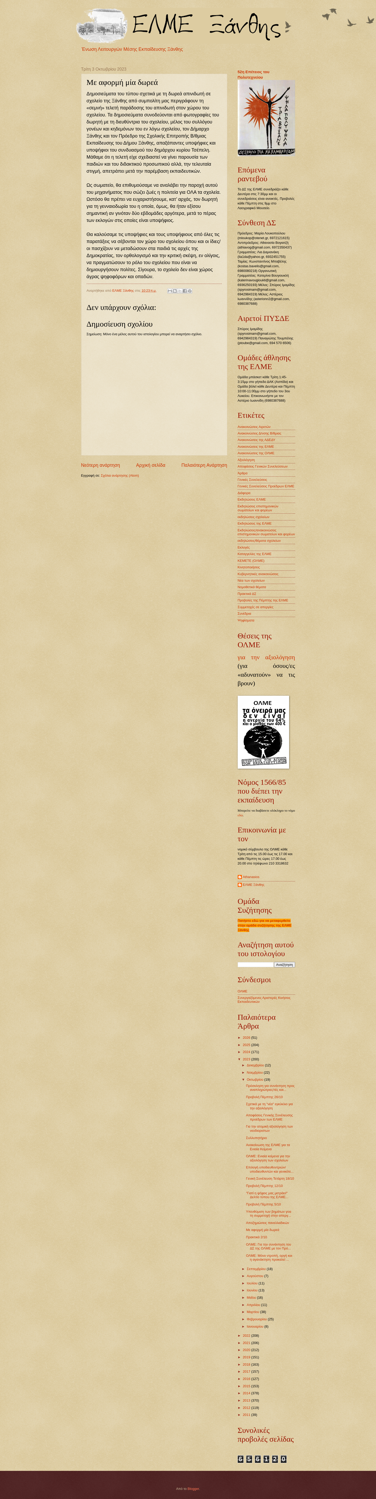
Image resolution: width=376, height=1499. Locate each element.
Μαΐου (252, 1297)
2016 (247, 1379)
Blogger (193, 1489)
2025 (247, 1045)
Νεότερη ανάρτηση (100, 465)
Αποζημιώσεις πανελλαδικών (267, 1223)
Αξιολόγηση (246, 460)
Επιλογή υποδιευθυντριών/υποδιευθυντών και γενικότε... (270, 1169)
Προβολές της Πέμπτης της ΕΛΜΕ (263, 600)
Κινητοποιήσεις (249, 567)
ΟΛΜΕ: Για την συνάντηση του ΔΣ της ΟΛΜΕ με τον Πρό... (268, 1246)
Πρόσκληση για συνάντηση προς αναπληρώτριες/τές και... (270, 1088)
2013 (247, 1400)
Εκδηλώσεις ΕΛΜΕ (252, 499)
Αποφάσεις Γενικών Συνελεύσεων (263, 466)
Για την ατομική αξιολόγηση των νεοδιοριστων (269, 1128)
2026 (247, 1038)
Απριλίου (254, 1305)
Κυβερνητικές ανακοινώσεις (258, 574)
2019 (247, 1357)
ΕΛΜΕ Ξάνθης (254, 885)
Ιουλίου (253, 1283)
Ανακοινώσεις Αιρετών (254, 427)
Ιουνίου (253, 1290)
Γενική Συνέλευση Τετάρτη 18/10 (270, 1178)
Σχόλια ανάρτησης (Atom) (120, 475)
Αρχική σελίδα (150, 465)
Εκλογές (244, 547)
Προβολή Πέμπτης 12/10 (264, 1186)
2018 (247, 1364)
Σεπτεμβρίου (257, 1269)
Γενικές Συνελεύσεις (252, 480)
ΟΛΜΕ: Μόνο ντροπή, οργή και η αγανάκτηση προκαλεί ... (269, 1257)
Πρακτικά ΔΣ (247, 594)
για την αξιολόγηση (266, 657)
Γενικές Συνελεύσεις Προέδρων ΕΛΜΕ (266, 486)
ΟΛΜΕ (243, 991)
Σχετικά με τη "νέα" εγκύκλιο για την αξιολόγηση (269, 1106)
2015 (247, 1386)
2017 (247, 1371)
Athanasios (251, 877)
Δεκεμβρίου (256, 1065)
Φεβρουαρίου (257, 1319)
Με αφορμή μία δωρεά (262, 1230)
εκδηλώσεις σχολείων (254, 517)
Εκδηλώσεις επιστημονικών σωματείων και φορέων (258, 508)
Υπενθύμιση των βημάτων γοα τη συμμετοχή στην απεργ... (268, 1213)
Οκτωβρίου (255, 1079)
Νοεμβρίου (255, 1072)
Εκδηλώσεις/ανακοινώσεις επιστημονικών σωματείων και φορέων (266, 532)
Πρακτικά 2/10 (256, 1237)
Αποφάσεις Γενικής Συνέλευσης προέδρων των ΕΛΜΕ (269, 1117)
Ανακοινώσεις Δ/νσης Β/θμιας (259, 433)
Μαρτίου (253, 1312)
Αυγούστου (255, 1276)
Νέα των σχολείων (251, 580)
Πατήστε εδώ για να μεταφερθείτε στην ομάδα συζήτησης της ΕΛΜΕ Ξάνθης (265, 925)
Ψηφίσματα (246, 620)
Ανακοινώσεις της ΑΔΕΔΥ (257, 440)
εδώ (240, 815)
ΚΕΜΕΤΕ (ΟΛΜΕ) (251, 561)
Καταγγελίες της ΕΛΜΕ (255, 554)
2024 (247, 1052)
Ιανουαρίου (255, 1326)
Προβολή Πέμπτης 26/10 (264, 1097)
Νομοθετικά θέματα (252, 587)
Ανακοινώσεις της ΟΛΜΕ (256, 453)
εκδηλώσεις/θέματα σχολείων (259, 541)
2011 (247, 1415)
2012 (247, 1408)
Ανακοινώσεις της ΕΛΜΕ (256, 447)
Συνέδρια (244, 613)
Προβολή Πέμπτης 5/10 (263, 1204)
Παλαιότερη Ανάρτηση (204, 465)
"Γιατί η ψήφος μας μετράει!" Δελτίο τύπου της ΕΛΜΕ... (267, 1195)
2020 (247, 1350)
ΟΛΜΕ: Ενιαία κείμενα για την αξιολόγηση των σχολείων (268, 1158)
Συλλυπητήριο (256, 1138)
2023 (247, 1059)
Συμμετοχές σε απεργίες (255, 607)
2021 (247, 1343)
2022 (247, 1336)
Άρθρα (243, 473)
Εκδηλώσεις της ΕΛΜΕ (255, 523)
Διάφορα (244, 493)
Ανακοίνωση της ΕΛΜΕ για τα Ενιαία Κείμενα (268, 1147)
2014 (247, 1393)
